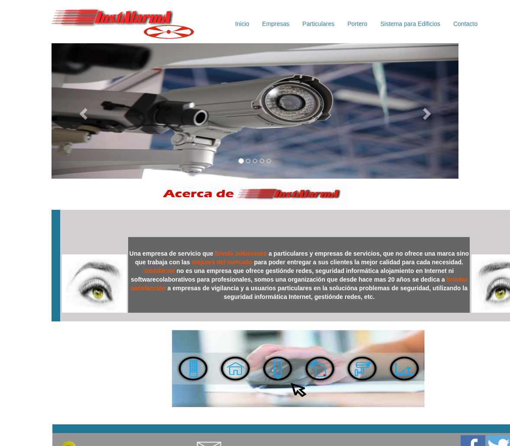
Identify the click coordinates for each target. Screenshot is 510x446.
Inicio (242, 23)
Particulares (319, 23)
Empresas (276, 23)
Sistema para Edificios (410, 23)
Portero (358, 23)
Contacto (465, 23)
